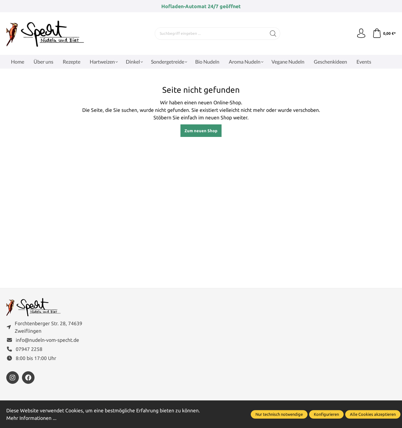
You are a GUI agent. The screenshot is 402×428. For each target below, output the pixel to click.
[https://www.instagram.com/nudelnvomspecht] (12, 377)
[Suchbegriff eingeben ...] (210, 33)
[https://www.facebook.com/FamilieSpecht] (28, 377)
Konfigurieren (326, 414)
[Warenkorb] (384, 34)
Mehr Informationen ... (31, 418)
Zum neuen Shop (201, 130)
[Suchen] (273, 33)
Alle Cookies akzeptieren (373, 414)
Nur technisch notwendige (279, 414)
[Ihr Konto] (361, 34)
